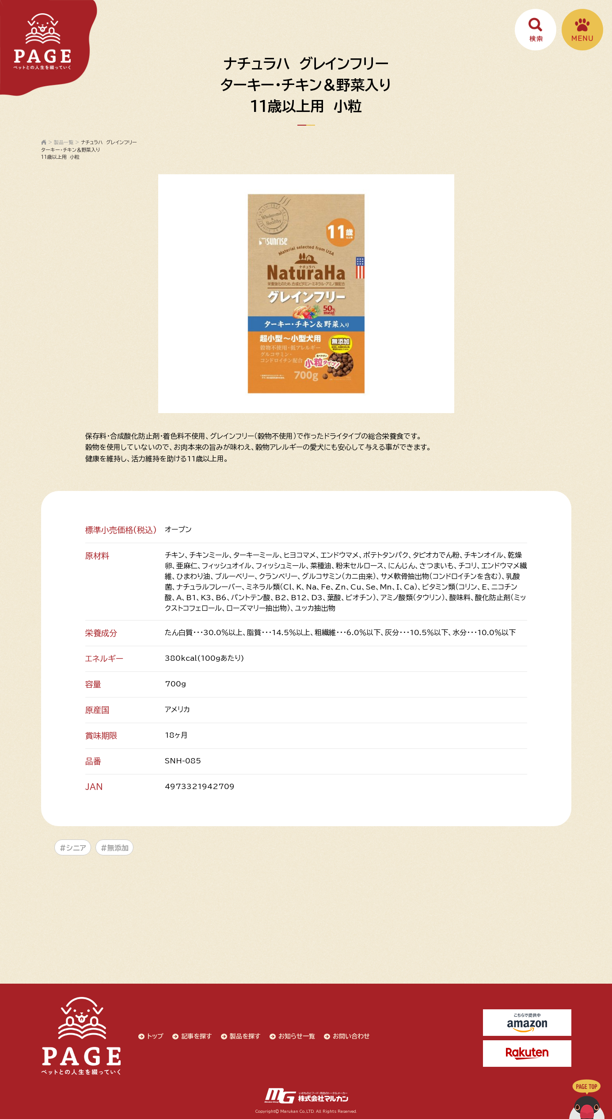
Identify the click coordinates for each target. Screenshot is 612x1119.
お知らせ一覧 (296, 1036)
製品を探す (245, 1036)
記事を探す (196, 1036)
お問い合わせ (351, 1036)
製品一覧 (63, 142)
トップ (155, 1036)
